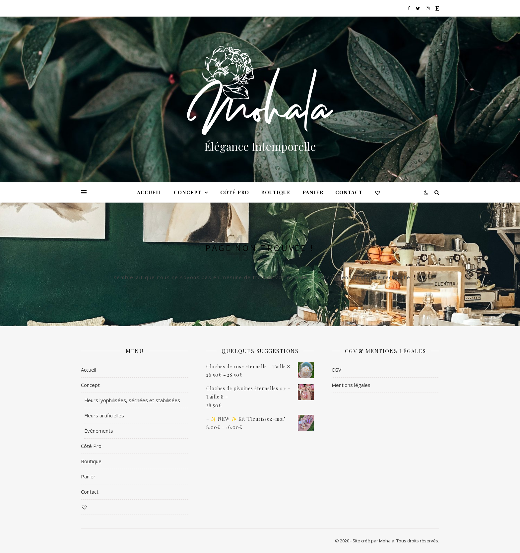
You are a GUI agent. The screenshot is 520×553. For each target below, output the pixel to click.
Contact (348, 192)
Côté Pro (234, 192)
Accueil (149, 192)
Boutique (276, 192)
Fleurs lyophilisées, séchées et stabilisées (132, 400)
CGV (336, 369)
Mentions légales (351, 385)
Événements (98, 430)
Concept (187, 192)
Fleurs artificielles (104, 415)
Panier (312, 192)
